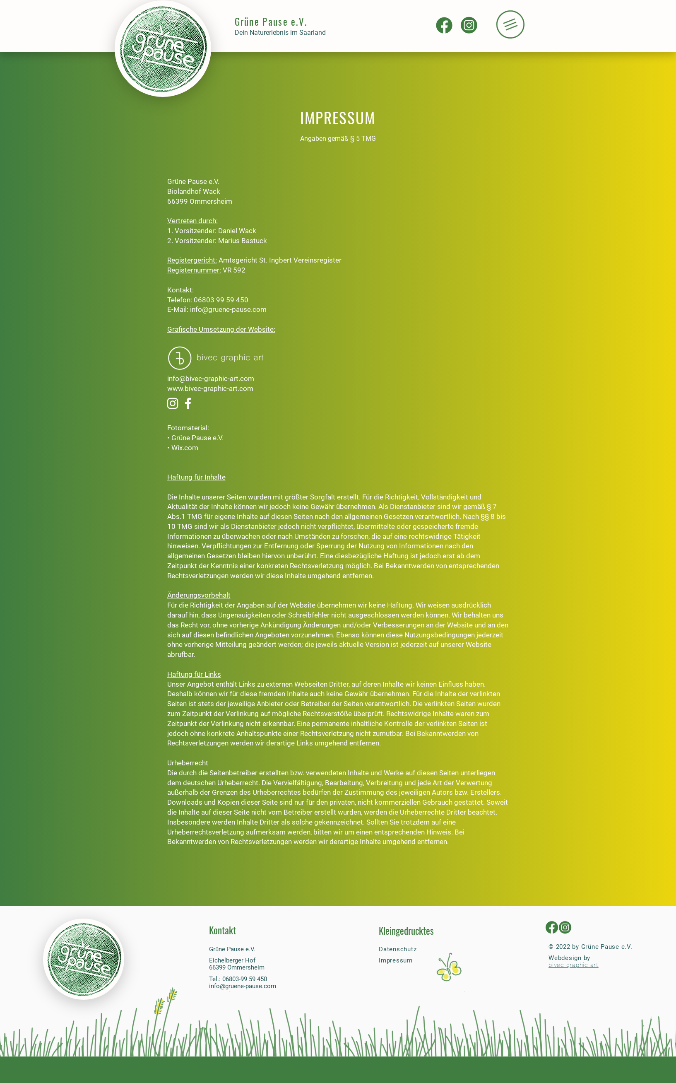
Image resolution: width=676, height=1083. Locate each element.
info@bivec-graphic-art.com (210, 378)
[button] (510, 24)
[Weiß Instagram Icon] (172, 403)
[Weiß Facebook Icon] (187, 403)
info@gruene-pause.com (228, 309)
